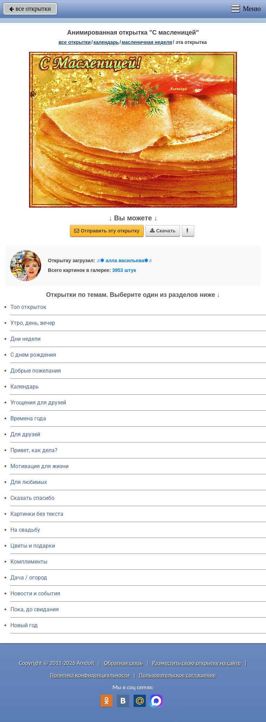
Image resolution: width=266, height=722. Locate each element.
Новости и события (35, 593)
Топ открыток (28, 307)
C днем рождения (33, 354)
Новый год (24, 625)
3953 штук (124, 270)
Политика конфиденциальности (90, 675)
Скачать (163, 231)
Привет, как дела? (33, 450)
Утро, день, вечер (32, 323)
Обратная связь (123, 663)
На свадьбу (25, 530)
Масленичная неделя (147, 42)
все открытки (30, 8)
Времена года (28, 418)
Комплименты (28, 561)
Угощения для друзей (38, 402)
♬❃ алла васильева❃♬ (124, 260)
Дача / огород (28, 577)
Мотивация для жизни (39, 466)
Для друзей (25, 434)
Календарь (106, 42)
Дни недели (25, 339)
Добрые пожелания (35, 370)
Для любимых (28, 482)
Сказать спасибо (32, 498)
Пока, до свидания (34, 609)
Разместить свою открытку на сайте (196, 663)
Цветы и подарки (32, 545)
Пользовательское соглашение (177, 675)
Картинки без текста (36, 514)
